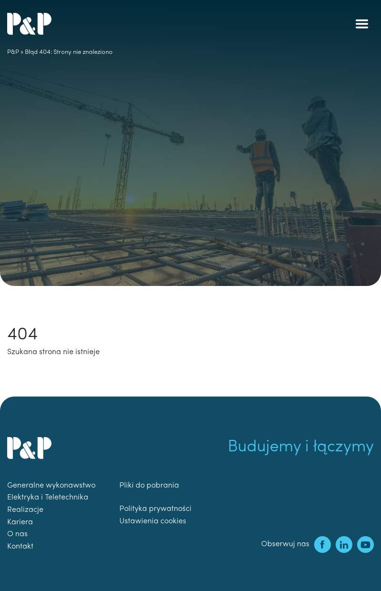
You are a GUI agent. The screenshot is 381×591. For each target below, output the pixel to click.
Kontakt (20, 546)
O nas (17, 534)
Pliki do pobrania (149, 485)
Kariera (20, 522)
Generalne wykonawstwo (51, 485)
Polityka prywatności (155, 509)
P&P (13, 52)
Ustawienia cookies (152, 521)
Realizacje (25, 510)
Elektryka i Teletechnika (47, 497)
